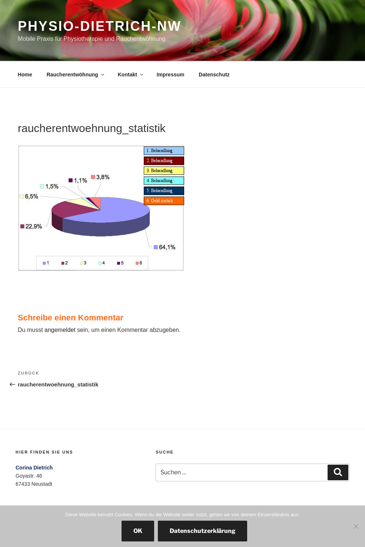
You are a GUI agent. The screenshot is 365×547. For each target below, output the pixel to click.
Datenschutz (214, 75)
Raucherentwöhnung (76, 75)
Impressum (171, 75)
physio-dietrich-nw (100, 26)
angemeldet (60, 330)
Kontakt (131, 75)
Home (25, 75)
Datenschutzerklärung (202, 530)
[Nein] (355, 526)
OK (137, 530)
